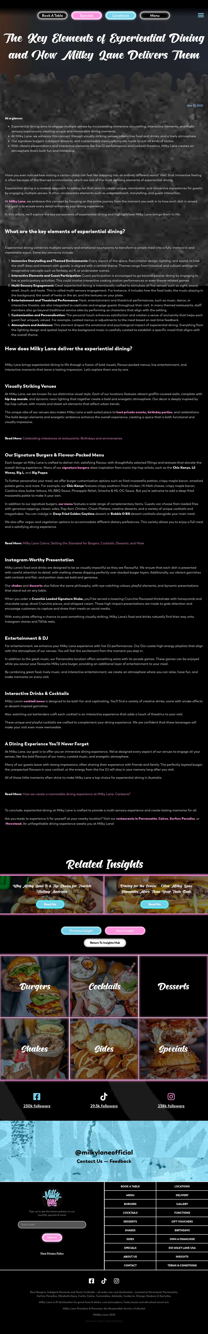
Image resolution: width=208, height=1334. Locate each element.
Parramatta (170, 1294)
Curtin (82, 1298)
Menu (155, 15)
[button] (201, 15)
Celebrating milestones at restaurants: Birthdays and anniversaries (72, 438)
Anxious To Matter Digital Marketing (104, 1323)
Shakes (34, 1049)
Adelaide (116, 1298)
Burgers (34, 986)
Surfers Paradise (47, 1298)
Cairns (91, 1298)
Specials (86, 15)
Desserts (173, 986)
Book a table (52, 15)
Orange (140, 1298)
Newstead (155, 1294)
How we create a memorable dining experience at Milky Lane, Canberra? (76, 794)
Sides (104, 1049)
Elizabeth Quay (67, 1298)
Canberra (129, 1298)
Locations (120, 15)
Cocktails (104, 986)
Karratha (165, 1298)
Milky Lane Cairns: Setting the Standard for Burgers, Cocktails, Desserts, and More (83, 543)
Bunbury (151, 1298)
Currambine (103, 1298)
